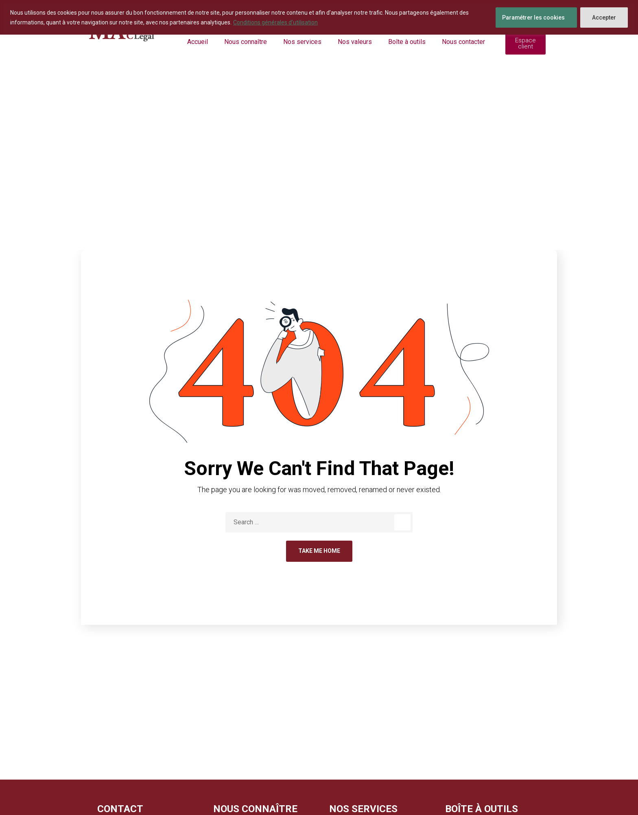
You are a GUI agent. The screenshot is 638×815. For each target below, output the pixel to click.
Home (299, 186)
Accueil (197, 42)
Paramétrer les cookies (533, 17)
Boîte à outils (407, 42)
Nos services (302, 42)
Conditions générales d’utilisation (275, 22)
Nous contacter (463, 42)
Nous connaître (245, 42)
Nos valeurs (355, 42)
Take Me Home (319, 551)
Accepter (604, 17)
